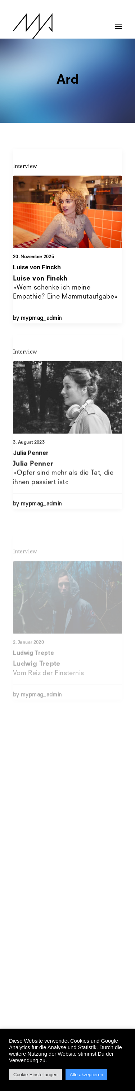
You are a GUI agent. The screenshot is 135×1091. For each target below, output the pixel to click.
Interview (25, 165)
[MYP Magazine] (33, 26)
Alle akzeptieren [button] (86, 1074)
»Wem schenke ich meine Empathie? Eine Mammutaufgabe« (65, 287)
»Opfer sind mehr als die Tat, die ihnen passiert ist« (63, 494)
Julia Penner (31, 474)
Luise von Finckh (37, 267)
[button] (118, 22)
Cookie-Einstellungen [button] (35, 1074)
